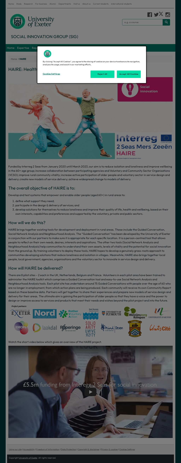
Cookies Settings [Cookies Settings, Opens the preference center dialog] (51, 74)
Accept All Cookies (128, 74)
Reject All (102, 74)
